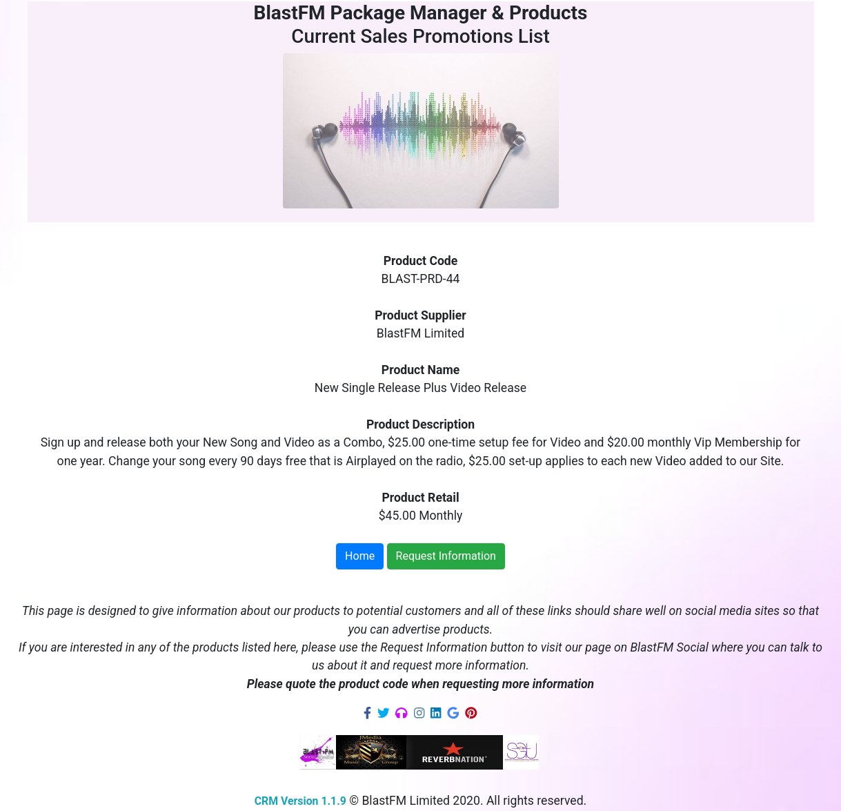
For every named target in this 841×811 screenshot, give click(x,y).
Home (360, 556)
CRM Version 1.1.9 (300, 801)
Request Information (446, 556)
